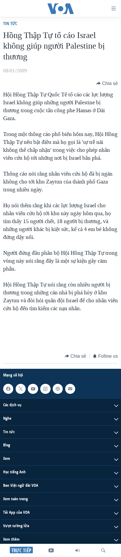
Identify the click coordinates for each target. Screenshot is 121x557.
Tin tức (10, 23)
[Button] (107, 83)
